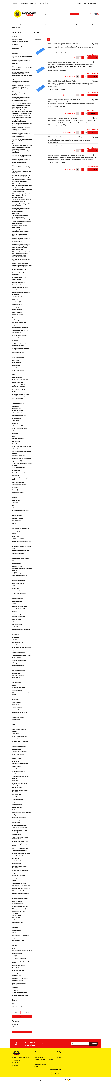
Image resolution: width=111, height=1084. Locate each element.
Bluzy (13, 802)
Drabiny (14, 815)
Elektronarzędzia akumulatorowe (21, 561)
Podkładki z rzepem (17, 367)
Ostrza (14, 508)
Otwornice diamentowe (19, 322)
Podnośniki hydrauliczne (19, 269)
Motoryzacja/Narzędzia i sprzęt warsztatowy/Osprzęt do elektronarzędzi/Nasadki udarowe (21, 87)
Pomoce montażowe (18, 970)
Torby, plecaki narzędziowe (20, 906)
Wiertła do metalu (17, 304)
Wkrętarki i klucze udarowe (20, 741)
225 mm (14, 724)
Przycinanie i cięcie (17, 314)
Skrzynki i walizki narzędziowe (20, 325)
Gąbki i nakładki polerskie (19, 850)
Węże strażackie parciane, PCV (21, 401)
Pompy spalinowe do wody (19, 827)
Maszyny (75, 24)
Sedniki (14, 932)
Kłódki (13, 809)
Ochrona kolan (16, 927)
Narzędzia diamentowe (18, 943)
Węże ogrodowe (16, 637)
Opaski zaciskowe (17, 774)
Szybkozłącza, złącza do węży (20, 550)
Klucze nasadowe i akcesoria (20, 379)
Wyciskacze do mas (17, 642)
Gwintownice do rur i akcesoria (21, 885)
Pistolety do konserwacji (19, 909)
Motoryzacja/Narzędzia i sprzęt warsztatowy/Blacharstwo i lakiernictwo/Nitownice (21, 135)
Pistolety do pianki (17, 515)
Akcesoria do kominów (18, 632)
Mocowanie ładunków (18, 513)
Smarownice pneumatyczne (20, 898)
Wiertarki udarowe (17, 601)
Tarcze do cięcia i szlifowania (20, 609)
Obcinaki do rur (16, 766)
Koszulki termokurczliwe (19, 817)
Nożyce (14, 523)
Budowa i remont (17, 309)
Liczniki (14, 880)
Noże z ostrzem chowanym (20, 330)
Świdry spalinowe (17, 663)
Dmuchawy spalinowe (18, 482)
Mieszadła (14, 497)
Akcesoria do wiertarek (18, 616)
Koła (13, 621)
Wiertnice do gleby (17, 566)
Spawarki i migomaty (18, 272)
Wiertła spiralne (16, 749)
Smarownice (15, 739)
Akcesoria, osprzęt (17, 531)
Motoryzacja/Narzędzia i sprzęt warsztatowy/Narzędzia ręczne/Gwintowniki (21, 195)
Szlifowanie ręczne (17, 820)
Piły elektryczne (16, 563)
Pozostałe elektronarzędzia (20, 763)
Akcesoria (14, 443)
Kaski (13, 585)
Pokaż (21, 1032)
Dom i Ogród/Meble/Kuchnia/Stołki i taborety (20, 93)
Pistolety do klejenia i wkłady (20, 606)
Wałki (13, 317)
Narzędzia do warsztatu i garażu (21, 446)
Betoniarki (15, 423)
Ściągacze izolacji (17, 377)
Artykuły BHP (15, 588)
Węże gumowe (16, 470)
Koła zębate (15, 858)
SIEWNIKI (14, 945)
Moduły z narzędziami (18, 670)
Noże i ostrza (15, 420)
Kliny (13, 505)
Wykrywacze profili (17, 425)
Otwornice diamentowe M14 (20, 355)
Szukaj (22, 1016)
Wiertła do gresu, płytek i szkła (21, 320)
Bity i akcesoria (16, 441)
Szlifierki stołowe (17, 901)
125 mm (14, 727)
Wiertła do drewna (17, 920)
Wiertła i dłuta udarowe (18, 627)
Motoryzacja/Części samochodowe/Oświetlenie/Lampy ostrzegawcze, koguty (22, 185)
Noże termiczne (16, 715)
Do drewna (15, 340)
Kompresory (15, 274)
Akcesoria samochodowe (19, 335)
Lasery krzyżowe (16, 362)
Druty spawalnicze (17, 938)
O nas (58, 1055)
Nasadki (14, 668)
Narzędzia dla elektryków (19, 751)
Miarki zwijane (16, 490)
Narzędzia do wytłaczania (19, 925)
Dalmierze (14, 987)
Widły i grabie (16, 502)
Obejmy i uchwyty (17, 758)
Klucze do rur (15, 761)
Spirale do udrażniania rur (19, 768)
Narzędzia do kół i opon (19, 593)
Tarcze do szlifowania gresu (20, 995)
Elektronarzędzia (18, 24)
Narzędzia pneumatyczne (19, 736)
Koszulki (14, 611)
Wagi (13, 596)
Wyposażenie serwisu (18, 352)
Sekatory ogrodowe (17, 307)
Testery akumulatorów (18, 580)
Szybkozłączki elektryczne (19, 825)
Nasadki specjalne (17, 302)
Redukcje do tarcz (17, 804)
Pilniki (13, 436)
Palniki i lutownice (17, 733)
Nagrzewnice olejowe (18, 461)
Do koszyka (93, 58)
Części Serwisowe (17, 690)
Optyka (14, 533)
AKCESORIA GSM (16, 794)
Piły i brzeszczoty (17, 787)
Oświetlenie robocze (18, 553)
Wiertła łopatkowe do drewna (20, 558)
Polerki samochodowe (18, 687)
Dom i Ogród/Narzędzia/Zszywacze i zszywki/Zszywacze (20, 81)
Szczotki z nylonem (17, 799)
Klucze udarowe (16, 863)
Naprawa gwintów (17, 973)
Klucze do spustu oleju (18, 965)
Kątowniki (14, 290)
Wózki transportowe (18, 357)
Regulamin (37, 1062)
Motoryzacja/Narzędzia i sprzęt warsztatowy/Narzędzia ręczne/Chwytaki (21, 240)
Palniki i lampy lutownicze (19, 575)
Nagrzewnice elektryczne (19, 958)
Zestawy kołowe (16, 834)
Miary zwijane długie (17, 492)
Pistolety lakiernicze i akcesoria (21, 629)
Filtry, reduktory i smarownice (20, 614)
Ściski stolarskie (16, 591)
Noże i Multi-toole (17, 449)
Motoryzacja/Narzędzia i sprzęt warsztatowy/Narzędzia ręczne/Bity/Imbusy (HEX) (21, 161)
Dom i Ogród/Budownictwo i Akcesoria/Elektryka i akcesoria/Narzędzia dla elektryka (21, 217)
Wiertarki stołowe (17, 953)
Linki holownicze (16, 682)
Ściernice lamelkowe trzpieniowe (21, 812)
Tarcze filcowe (16, 744)
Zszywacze (15, 526)
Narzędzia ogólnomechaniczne (21, 697)
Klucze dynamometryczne (19, 712)
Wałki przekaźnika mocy (19, 277)
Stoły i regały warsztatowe (19, 389)
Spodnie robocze (17, 807)
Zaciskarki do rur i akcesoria (20, 870)
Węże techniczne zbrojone (19, 992)
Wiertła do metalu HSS (18, 403)
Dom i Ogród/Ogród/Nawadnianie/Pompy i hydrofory (22, 171)
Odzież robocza (16, 332)
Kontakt (59, 1057)
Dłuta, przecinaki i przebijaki (20, 327)
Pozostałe (84, 24)
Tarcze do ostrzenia (17, 855)
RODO (36, 1066)
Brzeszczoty (15, 699)
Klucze (13, 391)
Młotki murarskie (17, 312)
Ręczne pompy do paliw (19, 883)
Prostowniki (15, 536)
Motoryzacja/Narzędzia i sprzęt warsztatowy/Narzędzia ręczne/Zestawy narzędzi (21, 98)
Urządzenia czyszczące (18, 455)
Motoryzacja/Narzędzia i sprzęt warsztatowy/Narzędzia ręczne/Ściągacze (21, 62)
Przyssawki (15, 433)
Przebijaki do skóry (17, 956)
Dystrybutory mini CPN (18, 875)
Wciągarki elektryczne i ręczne (21, 888)
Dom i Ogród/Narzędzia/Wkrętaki (21, 103)
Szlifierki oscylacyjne (18, 583)
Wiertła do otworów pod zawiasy (21, 458)
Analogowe (15, 685)
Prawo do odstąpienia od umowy (43, 1059)
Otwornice (15, 544)
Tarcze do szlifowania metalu (20, 841)
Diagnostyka (15, 475)
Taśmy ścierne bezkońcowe (20, 848)
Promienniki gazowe (18, 940)
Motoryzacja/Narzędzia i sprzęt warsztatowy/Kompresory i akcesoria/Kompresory (21, 107)
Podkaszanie (15, 406)
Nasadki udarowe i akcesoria (20, 287)
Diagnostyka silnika (17, 903)
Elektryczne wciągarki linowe (20, 891)
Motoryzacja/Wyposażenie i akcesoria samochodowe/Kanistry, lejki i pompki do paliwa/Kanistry (22, 265)
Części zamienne (17, 707)
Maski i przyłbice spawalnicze (20, 935)
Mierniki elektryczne (17, 598)
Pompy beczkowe (17, 873)
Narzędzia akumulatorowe (19, 428)
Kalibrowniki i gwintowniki (19, 413)
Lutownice (15, 680)
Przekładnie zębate (17, 861)
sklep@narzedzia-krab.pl (21, 1062)
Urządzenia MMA (16, 975)
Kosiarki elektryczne (17, 382)
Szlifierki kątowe (16, 360)
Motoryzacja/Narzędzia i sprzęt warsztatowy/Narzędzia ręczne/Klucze (21, 129)
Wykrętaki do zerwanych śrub (20, 528)
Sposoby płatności (39, 1057)
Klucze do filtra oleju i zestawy (20, 967)
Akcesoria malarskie (17, 518)
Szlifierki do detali (17, 495)
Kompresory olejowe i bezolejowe (21, 647)
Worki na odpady (16, 418)
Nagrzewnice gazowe (18, 538)
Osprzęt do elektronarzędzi (20, 41)
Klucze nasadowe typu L (19, 665)
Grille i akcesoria (16, 702)
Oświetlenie (15, 634)
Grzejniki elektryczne (18, 573)
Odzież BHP (65, 24)
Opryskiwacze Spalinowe (19, 484)
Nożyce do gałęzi (17, 624)
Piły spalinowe (16, 673)
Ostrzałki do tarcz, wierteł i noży (21, 655)
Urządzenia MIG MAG (18, 980)
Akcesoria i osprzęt (33, 24)
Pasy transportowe (17, 398)
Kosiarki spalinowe (17, 279)
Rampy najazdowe (17, 990)
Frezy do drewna (16, 930)
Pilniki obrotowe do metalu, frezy (21, 541)
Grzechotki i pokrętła (18, 338)
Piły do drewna (16, 780)
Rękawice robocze (17, 296)
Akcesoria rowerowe (18, 438)
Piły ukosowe (15, 704)
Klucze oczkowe (16, 657)
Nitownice (14, 299)
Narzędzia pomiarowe (18, 652)
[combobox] (42, 39)
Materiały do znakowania (19, 415)
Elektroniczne (16, 822)
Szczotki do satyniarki (18, 771)
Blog (91, 24)
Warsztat (55, 24)
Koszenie (14, 639)
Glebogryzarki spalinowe (19, 660)
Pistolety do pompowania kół (20, 893)
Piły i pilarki (15, 650)
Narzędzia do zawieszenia (19, 710)
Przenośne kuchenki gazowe (20, 510)
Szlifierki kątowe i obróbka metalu (22, 950)
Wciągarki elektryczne (18, 282)
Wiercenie (14, 645)
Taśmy (13, 603)
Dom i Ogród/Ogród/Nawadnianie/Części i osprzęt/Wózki (22, 68)
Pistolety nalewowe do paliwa (20, 878)
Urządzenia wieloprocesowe (20, 978)
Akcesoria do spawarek (18, 472)
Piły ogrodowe (16, 365)
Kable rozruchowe (17, 500)
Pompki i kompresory (18, 345)
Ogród (13, 374)
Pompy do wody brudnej (19, 343)
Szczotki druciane (17, 520)
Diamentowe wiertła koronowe (21, 284)
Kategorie (15, 36)
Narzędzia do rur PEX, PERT (20, 578)
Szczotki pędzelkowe (18, 797)
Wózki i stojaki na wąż (18, 467)
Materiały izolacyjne (17, 922)
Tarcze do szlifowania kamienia (21, 853)
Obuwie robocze (16, 555)
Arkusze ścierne (16, 721)
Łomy (13, 948)
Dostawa (36, 1055)
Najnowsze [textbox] (38, 39)
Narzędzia (45, 24)
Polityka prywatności (40, 1064)
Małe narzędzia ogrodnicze (20, 431)
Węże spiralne (16, 896)
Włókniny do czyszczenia (19, 746)
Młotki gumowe (16, 619)
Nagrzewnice (15, 487)
